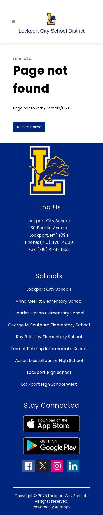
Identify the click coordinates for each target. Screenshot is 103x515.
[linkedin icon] (73, 471)
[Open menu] (14, 22)
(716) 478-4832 (53, 249)
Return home (29, 127)
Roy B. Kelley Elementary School (49, 337)
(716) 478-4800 (56, 242)
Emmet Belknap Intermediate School (49, 349)
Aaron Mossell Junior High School (49, 360)
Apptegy (63, 506)
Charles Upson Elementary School (48, 313)
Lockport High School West (49, 384)
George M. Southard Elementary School (49, 325)
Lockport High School (49, 372)
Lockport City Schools (49, 289)
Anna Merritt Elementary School (49, 301)
